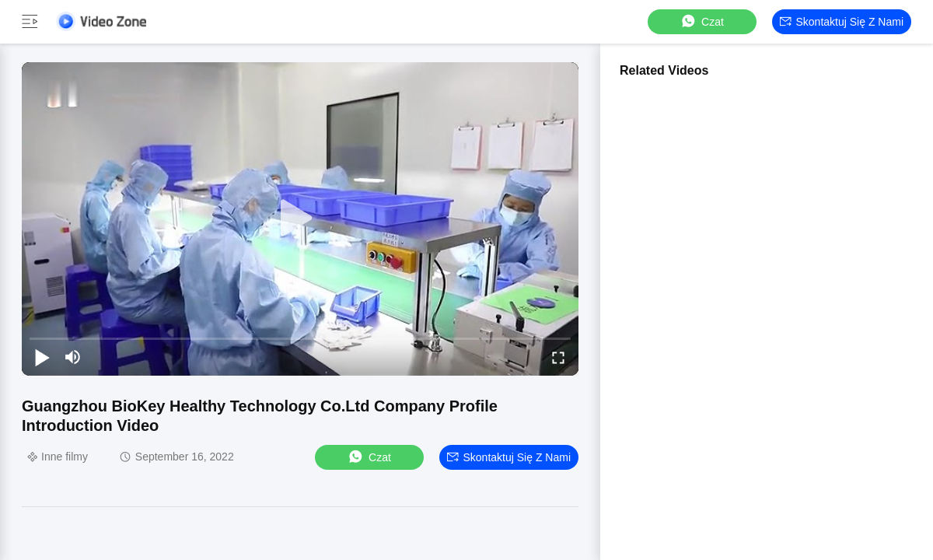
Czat (702, 21)
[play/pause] (42, 357)
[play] (300, 218)
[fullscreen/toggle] (558, 357)
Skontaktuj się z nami (842, 22)
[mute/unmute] (73, 357)
